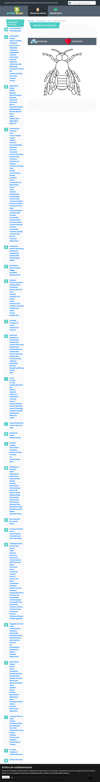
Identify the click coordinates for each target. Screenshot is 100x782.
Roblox (12, 652)
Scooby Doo (14, 671)
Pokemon (13, 586)
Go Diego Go (14, 323)
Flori (11, 292)
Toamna (13, 735)
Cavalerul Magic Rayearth (16, 146)
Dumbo (12, 260)
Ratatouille (14, 633)
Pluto (11, 581)
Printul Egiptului (16, 618)
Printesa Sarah (15, 609)
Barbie (12, 90)
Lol (11, 457)
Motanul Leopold (16, 509)
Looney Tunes (15, 459)
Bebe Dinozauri (15, 95)
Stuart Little (14, 709)
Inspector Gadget (16, 411)
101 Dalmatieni (15, 28)
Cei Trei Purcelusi (16, 154)
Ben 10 (12, 104)
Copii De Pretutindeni (14, 193)
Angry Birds (14, 52)
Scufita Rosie (15, 676)
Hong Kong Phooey (17, 368)
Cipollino (13, 178)
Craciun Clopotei (16, 210)
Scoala (12, 666)
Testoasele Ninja (16, 723)
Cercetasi (13, 159)
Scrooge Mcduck (16, 673)
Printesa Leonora (16, 607)
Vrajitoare (14, 752)
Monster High (15, 495)
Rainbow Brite (15, 628)
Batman (13, 93)
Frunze (12, 313)
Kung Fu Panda (15, 438)
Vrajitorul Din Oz (16, 754)
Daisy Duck (14, 246)
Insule (12, 418)
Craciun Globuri (16, 222)
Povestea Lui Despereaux (14, 596)
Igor (11, 387)
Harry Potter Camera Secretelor (17, 343)
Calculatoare (15, 128)
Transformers (15, 742)
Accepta (6, 777)
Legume (12, 445)
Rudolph (13, 654)
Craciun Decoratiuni (14, 216)
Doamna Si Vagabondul (14, 252)
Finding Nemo (15, 285)
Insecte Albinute (16, 404)
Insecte (12, 401)
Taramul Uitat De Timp (16, 717)
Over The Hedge (16, 538)
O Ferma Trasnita (16, 529)
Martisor (13, 469)
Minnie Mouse (15, 493)
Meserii (13, 483)
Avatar (12, 80)
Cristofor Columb (16, 231)
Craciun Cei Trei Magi (16, 207)
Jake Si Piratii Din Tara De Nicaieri (16, 424)
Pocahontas (14, 583)
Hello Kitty (14, 363)
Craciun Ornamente (14, 228)
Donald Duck (14, 255)
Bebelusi (13, 97)
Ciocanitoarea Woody (15, 174)
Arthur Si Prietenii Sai (17, 70)
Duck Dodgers (15, 258)
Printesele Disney (16, 616)
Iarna (12, 378)
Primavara (14, 604)
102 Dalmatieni (15, 31)
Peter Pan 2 (14, 558)
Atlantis (13, 78)
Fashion (13, 280)
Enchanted (14, 265)
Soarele (12, 692)
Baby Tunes (14, 86)
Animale (13, 55)
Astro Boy (13, 76)
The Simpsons (15, 726)
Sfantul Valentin (16, 678)
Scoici (12, 669)
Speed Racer (14, 695)
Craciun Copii (15, 213)
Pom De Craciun (16, 588)
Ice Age (12, 380)
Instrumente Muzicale (14, 414)
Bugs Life (13, 123)
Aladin (12, 38)
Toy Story (13, 740)
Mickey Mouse (15, 488)
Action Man (14, 36)
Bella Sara (13, 102)
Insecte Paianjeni (16, 408)
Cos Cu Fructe (15, 199)
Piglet (12, 565)
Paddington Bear (16, 543)
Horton (12, 370)
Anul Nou (13, 59)
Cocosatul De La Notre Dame (15, 183)
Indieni (12, 390)
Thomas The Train (17, 730)
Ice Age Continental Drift (16, 383)
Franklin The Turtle (15, 297)
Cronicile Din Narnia (15, 235)
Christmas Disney (16, 166)
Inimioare (13, 394)
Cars (11, 133)
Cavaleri (13, 142)
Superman (13, 711)
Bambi (12, 88)
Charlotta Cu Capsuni (14, 162)
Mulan (12, 511)
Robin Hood (14, 649)
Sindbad (13, 687)
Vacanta (13, 750)
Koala (12, 435)
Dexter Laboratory (17, 248)
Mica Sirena (14, 486)
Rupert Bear (14, 656)
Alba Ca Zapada (16, 41)
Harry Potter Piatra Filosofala (16, 352)
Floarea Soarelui (16, 289)
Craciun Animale (16, 201)
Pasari (12, 548)
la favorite (73, 41)
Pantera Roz (14, 546)
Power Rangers (15, 600)
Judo (11, 428)
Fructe (12, 301)
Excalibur (13, 272)
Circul (12, 180)
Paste (12, 550)
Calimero (13, 131)
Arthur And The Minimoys (16, 65)
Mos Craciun (14, 500)
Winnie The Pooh (16, 759)
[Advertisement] (62, 19)
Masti (12, 471)
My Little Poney (15, 514)
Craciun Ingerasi (16, 224)
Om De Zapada (15, 534)
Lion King (13, 450)
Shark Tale (14, 680)
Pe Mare (13, 553)
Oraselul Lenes (15, 536)
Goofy (12, 325)
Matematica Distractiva (14, 475)
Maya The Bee (15, 478)
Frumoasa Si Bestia (14, 309)
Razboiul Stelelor (16, 635)
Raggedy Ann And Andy (16, 625)
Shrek (12, 685)
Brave (12, 116)
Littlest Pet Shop (16, 452)
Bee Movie (13, 100)
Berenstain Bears (16, 107)
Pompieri (13, 590)
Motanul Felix (15, 504)
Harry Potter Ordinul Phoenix (16, 348)
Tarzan (12, 721)
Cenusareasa (14, 157)
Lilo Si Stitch (14, 447)
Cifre (12, 168)
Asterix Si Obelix (16, 73)
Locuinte (13, 454)
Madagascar (14, 467)
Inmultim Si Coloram (14, 398)
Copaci (12, 187)
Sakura (12, 664)
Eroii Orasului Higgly (15, 269)
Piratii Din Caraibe (14, 573)
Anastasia (13, 50)
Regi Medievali (15, 638)
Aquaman (13, 62)
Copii (12, 189)
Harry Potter (14, 340)
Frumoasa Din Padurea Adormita (17, 304)
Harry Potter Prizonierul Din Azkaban (15, 358)
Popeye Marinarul (16, 593)
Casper (12, 138)
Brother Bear (14, 118)
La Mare (13, 443)
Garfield (13, 320)
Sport (12, 699)
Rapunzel (13, 631)
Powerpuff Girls (16, 602)
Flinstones (14, 287)
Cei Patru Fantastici (13, 150)
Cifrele (12, 171)
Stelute (12, 704)
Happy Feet (14, 337)
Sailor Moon (14, 662)
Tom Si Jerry (14, 737)
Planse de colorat (41, 21)
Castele (12, 140)
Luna (11, 462)
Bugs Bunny (14, 121)
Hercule (13, 366)
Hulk (11, 373)
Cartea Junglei (15, 135)
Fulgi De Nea (14, 315)
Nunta (12, 524)
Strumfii (13, 706)
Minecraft (14, 490)
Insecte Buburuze (16, 406)
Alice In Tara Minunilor (15, 46)
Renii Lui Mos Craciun (15, 641)
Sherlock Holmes (16, 683)
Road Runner (15, 647)
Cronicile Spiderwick (14, 239)
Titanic (12, 733)
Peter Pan (13, 555)
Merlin (12, 481)
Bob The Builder (15, 111)
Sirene (12, 690)
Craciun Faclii (15, 220)
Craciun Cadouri (16, 203)
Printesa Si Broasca (14, 612)
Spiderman (14, 697)
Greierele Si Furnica (14, 328)
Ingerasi (13, 392)
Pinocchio (13, 567)
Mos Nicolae (14, 502)
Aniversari (14, 57)
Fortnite (13, 294)
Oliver (12, 531)
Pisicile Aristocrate (14, 577)
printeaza (39, 41)
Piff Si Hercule (15, 562)
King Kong (13, 433)
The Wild (13, 728)
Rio (11, 645)
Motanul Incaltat (16, 507)
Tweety (12, 744)
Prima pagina (30, 21)
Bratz (12, 114)
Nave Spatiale (15, 519)
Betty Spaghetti (15, 109)
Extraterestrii (15, 275)
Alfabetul (13, 43)
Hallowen (13, 335)
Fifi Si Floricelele (16, 282)
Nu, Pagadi (14, 521)
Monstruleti (14, 497)
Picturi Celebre (15, 560)
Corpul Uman (15, 196)
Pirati (12, 569)
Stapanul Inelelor (16, 702)
